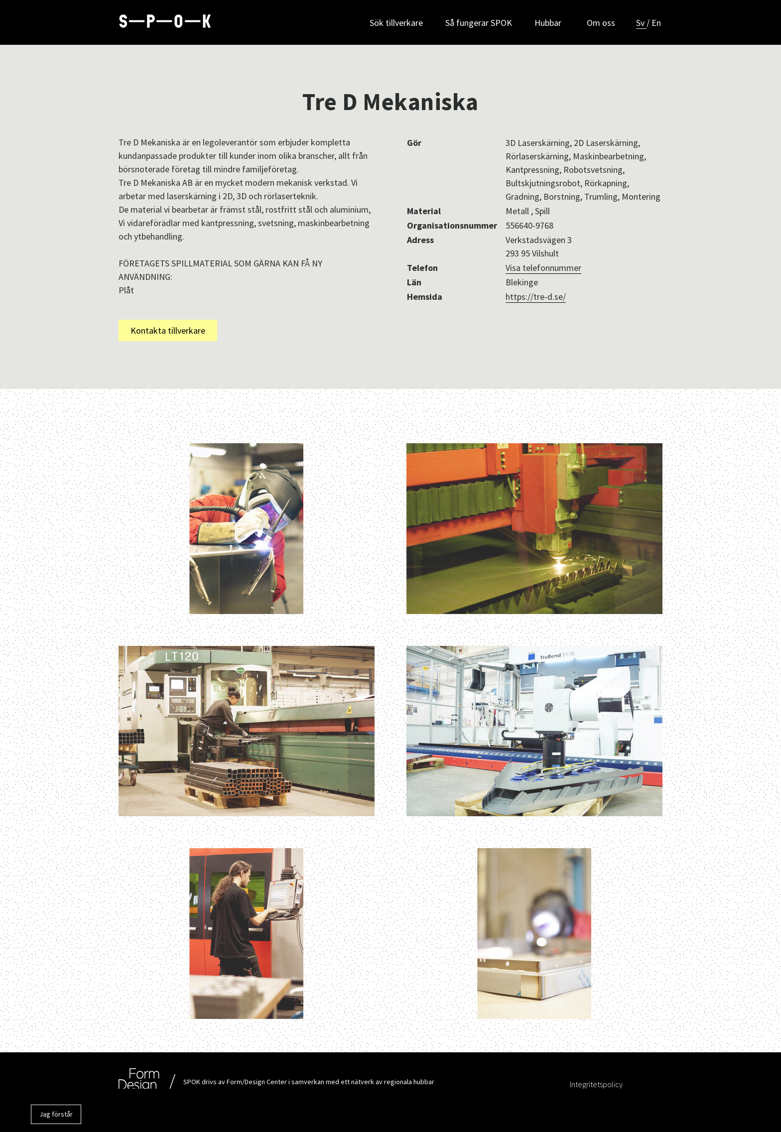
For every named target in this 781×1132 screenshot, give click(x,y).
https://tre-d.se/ (536, 296)
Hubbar (547, 22)
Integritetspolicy (596, 1084)
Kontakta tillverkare (167, 330)
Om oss (599, 22)
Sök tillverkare (393, 22)
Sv (643, 22)
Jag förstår (56, 1114)
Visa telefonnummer (543, 267)
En (657, 22)
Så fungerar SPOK (477, 22)
